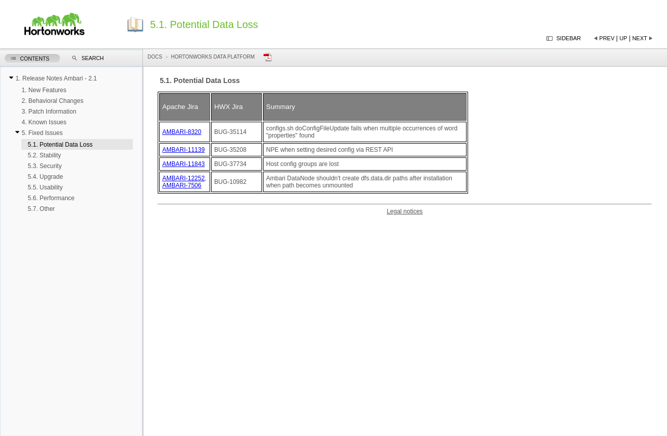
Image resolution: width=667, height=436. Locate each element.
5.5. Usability (45, 187)
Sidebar (569, 38)
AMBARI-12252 (183, 178)
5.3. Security (44, 166)
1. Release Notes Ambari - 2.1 (56, 78)
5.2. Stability (44, 155)
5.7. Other (40, 208)
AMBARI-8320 (181, 131)
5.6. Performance (50, 198)
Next (639, 38)
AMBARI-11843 (183, 164)
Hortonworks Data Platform (213, 57)
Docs (155, 57)
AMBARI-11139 (183, 149)
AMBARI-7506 (181, 185)
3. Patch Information (48, 111)
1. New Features (43, 90)
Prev (607, 38)
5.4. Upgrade (45, 176)
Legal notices (405, 211)
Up (623, 38)
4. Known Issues (43, 122)
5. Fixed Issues (42, 133)
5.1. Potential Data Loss (59, 144)
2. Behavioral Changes (52, 100)
